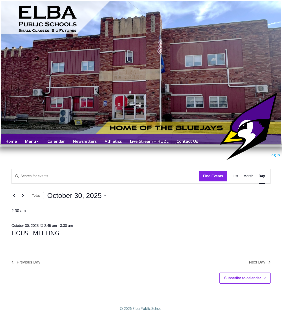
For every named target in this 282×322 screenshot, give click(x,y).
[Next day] (22, 191)
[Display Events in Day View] (262, 172)
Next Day (260, 258)
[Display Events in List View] (235, 172)
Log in (274, 155)
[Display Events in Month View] (248, 172)
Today (36, 191)
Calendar (54, 138)
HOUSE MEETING (35, 229)
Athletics (112, 138)
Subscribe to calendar (242, 274)
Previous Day (25, 258)
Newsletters (83, 138)
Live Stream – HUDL (147, 138)
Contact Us (186, 138)
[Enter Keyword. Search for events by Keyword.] (105, 172)
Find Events (213, 172)
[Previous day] (14, 191)
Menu (31, 138)
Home (10, 138)
